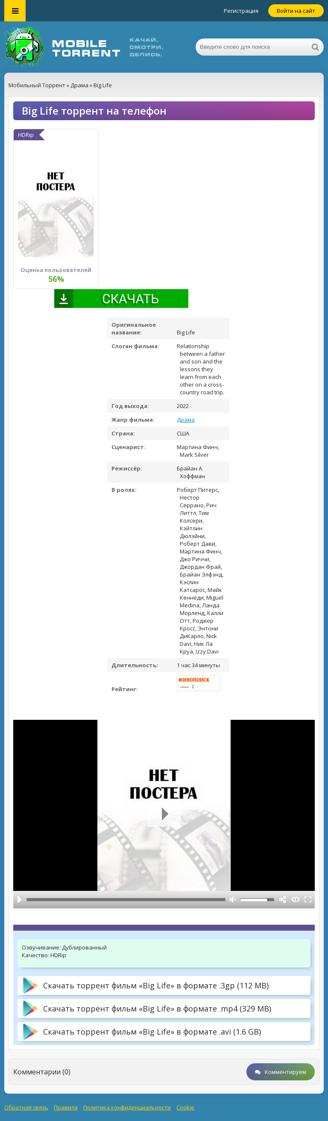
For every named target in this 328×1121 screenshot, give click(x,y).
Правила (66, 1107)
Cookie (185, 1107)
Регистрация (241, 11)
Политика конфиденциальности (127, 1107)
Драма (186, 419)
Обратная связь (26, 1107)
